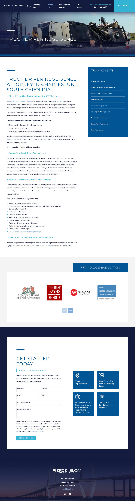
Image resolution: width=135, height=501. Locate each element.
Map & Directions (67, 489)
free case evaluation (45, 246)
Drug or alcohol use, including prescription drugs (25, 232)
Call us (9, 147)
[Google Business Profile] (65, 494)
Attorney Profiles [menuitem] (36, 6)
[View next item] (70, 310)
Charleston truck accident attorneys (21, 101)
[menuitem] (108, 81)
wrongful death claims (14, 139)
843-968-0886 (100, 7)
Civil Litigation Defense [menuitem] (64, 6)
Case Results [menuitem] (79, 6)
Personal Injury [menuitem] (50, 6)
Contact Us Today (124, 6)
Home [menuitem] (29, 6)
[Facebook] (70, 494)
